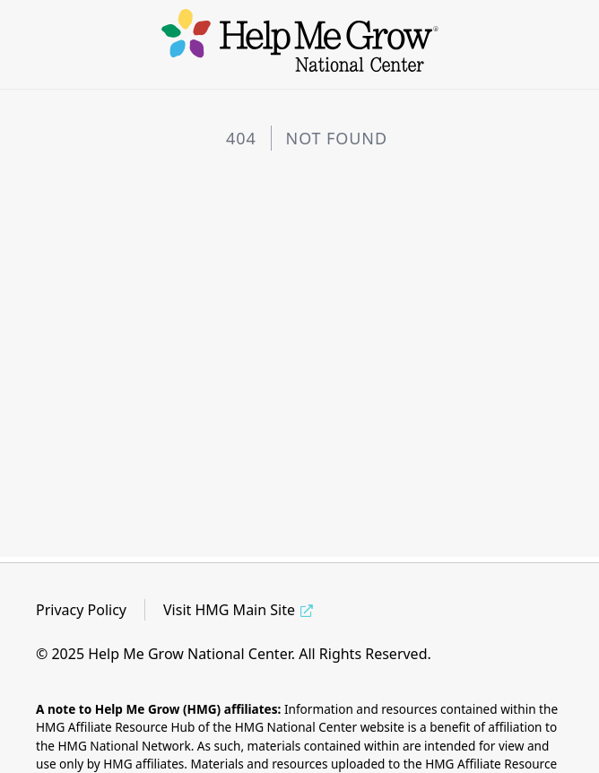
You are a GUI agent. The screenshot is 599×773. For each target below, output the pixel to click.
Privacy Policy (81, 610)
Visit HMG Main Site (229, 610)
